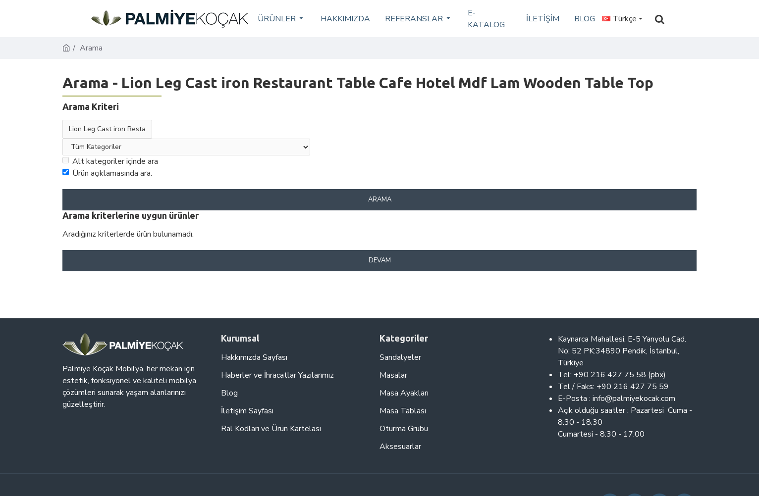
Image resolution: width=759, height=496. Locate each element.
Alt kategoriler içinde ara (110, 161)
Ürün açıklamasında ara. (107, 173)
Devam (380, 260)
